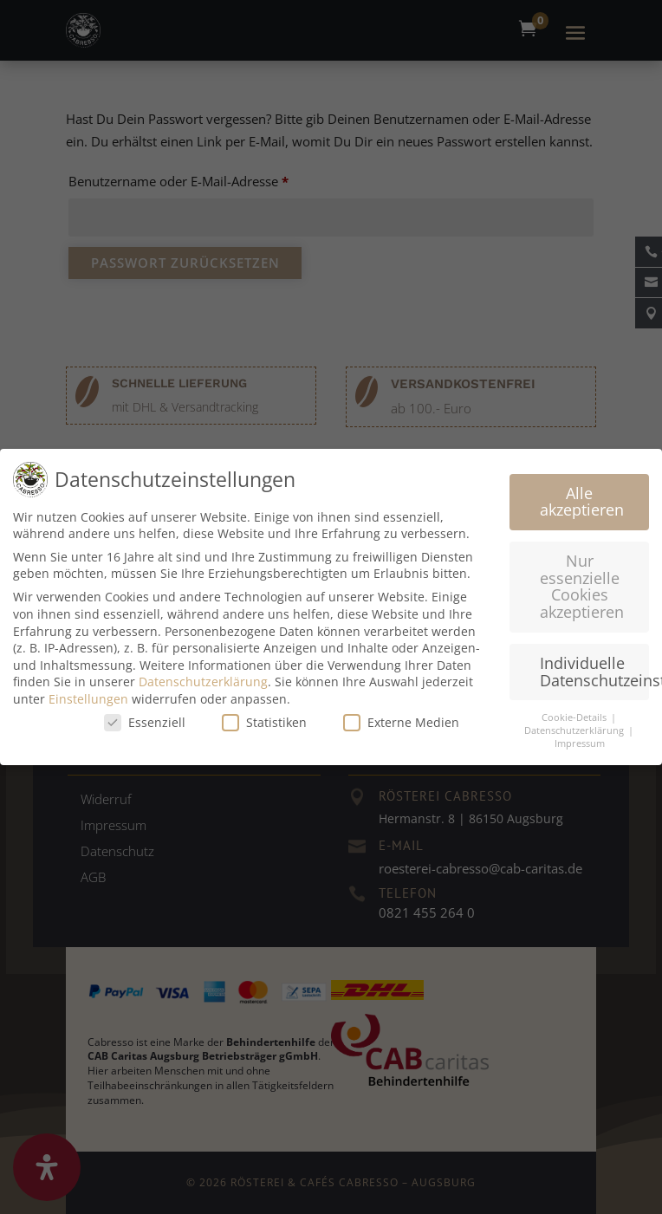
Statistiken (264, 721)
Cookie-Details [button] (575, 717)
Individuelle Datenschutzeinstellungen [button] (594, 671)
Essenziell (144, 721)
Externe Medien (401, 721)
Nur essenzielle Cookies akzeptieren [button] (582, 585)
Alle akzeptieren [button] (582, 501)
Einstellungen (88, 698)
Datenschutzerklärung (203, 681)
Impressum (580, 743)
